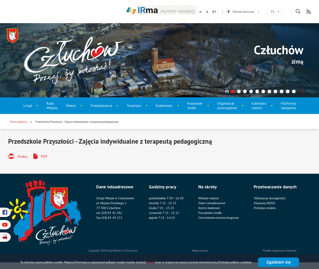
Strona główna (18, 122)
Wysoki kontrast (241, 12)
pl (277, 12)
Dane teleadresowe (211, 203)
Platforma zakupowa (288, 105)
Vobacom (291, 250)
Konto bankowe (209, 208)
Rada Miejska (52, 105)
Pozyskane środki (198, 107)
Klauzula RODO (264, 203)
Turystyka (137, 108)
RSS (308, 11)
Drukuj (22, 156)
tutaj (150, 263)
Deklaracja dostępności (269, 198)
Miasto (75, 108)
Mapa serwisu (200, 250)
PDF (44, 156)
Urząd (32, 108)
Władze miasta (208, 198)
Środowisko (166, 108)
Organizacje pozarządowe (229, 107)
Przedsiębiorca (103, 108)
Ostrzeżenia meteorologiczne (218, 218)
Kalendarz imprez (262, 107)
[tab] (233, 91)
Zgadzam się (278, 262)
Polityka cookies (265, 208)
